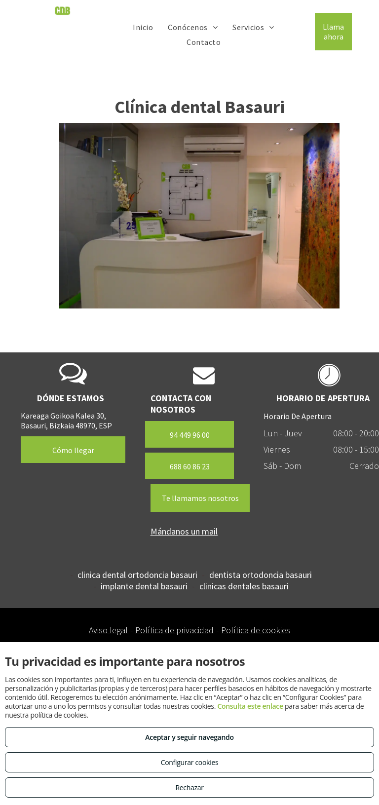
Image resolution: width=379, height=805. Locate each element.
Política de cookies (255, 630)
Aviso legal (108, 630)
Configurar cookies (190, 762)
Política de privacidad (174, 630)
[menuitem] (142, 26)
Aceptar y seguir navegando (189, 737)
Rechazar (189, 787)
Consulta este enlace (250, 706)
